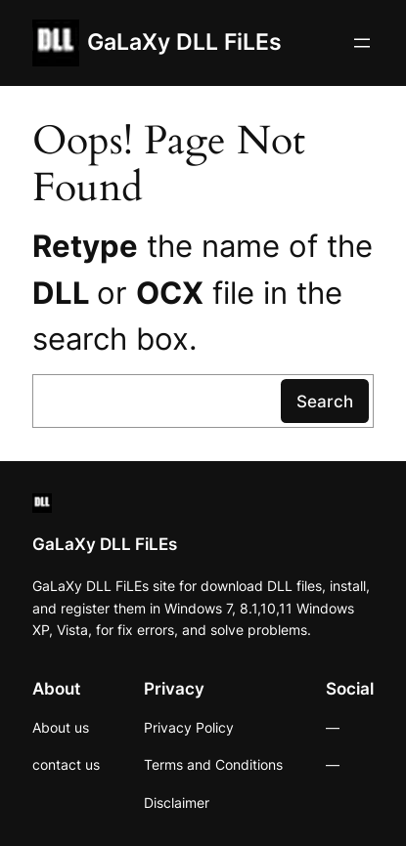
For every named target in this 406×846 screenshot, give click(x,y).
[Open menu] (362, 43)
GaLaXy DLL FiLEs (184, 42)
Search (324, 401)
